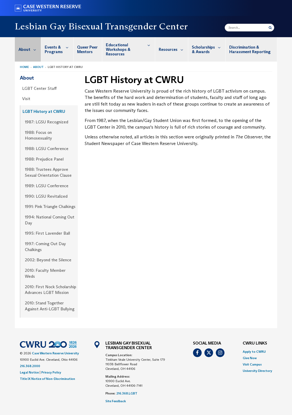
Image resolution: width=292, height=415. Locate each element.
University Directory (257, 371)
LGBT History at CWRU (44, 111)
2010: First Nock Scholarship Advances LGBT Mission (50, 289)
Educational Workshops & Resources (130, 47)
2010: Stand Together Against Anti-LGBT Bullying (49, 306)
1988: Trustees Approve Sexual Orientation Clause (48, 172)
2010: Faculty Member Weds (45, 273)
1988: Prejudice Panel (44, 159)
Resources (173, 49)
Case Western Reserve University (55, 353)
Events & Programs (59, 47)
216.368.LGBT (126, 393)
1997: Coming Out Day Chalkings (45, 246)
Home (24, 67)
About (29, 49)
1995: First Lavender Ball (47, 233)
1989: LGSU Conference (46, 185)
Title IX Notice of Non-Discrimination (47, 379)
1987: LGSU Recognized (46, 121)
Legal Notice (29, 372)
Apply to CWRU (254, 352)
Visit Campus (252, 364)
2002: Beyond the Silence (48, 259)
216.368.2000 (30, 366)
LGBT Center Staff (39, 88)
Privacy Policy (51, 372)
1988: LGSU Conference (46, 148)
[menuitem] (28, 49)
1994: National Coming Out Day (49, 220)
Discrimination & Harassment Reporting (250, 49)
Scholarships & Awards (208, 47)
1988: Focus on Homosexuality (38, 135)
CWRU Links (255, 343)
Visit (26, 98)
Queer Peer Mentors (87, 49)
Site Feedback (115, 401)
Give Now (250, 358)
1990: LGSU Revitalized (46, 196)
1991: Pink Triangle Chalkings (50, 206)
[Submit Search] (270, 27)
